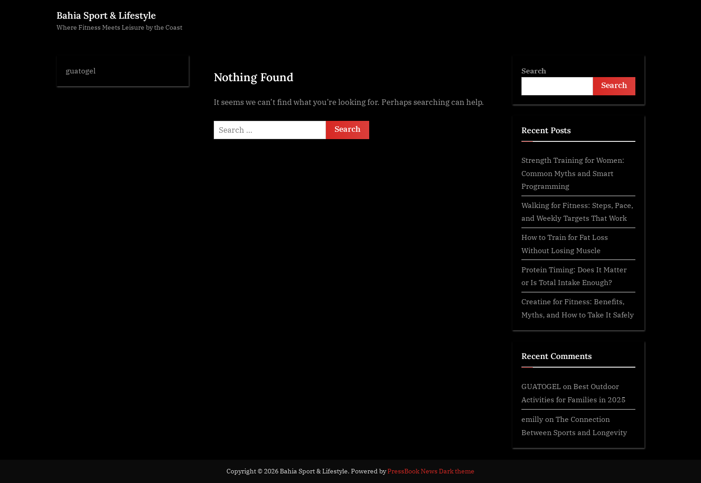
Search (533, 70)
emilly (532, 419)
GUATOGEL (541, 386)
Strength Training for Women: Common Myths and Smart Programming (572, 173)
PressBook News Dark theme (430, 471)
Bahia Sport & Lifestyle (106, 15)
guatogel (81, 70)
